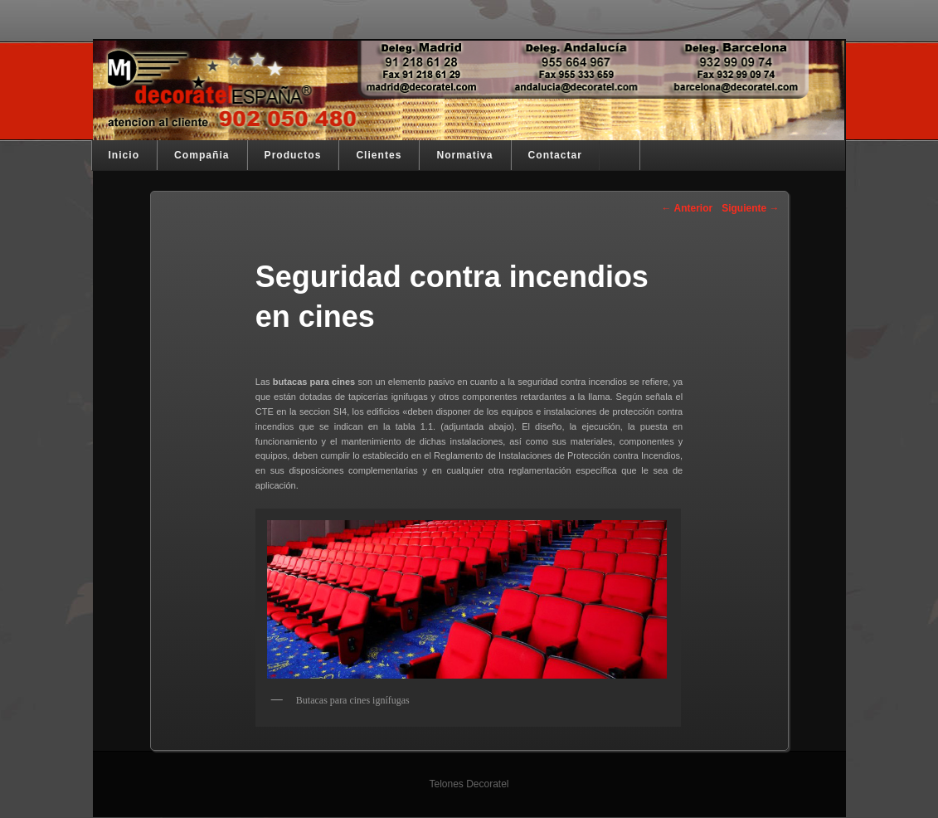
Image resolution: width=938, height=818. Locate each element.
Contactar (555, 155)
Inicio (124, 155)
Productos (293, 155)
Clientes (378, 155)
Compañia (201, 155)
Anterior (687, 208)
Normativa (464, 155)
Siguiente (750, 208)
